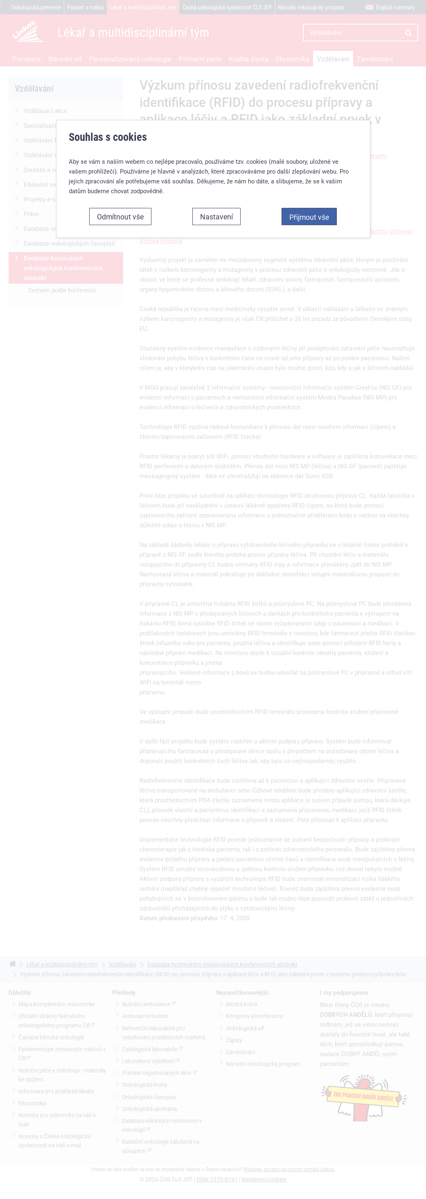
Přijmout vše (309, 217)
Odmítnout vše (120, 216)
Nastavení (216, 216)
